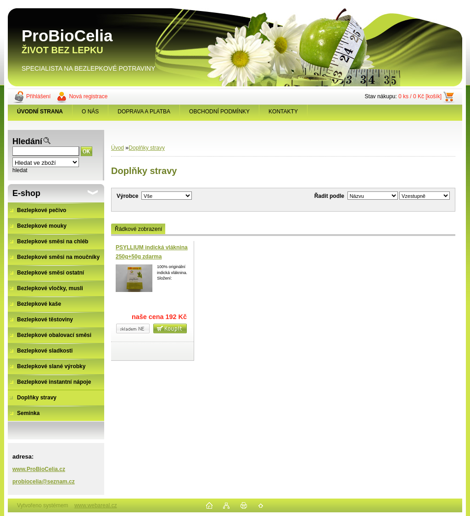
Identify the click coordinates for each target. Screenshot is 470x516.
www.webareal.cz (95, 505)
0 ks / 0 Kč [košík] (420, 96)
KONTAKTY (283, 111)
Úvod (117, 148)
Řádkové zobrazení (138, 229)
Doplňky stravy (147, 148)
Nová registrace (88, 96)
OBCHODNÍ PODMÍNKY (219, 111)
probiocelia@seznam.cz (43, 481)
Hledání (27, 141)
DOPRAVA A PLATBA (144, 111)
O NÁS (90, 111)
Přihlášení (38, 96)
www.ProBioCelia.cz (38, 469)
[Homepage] (40, 111)
